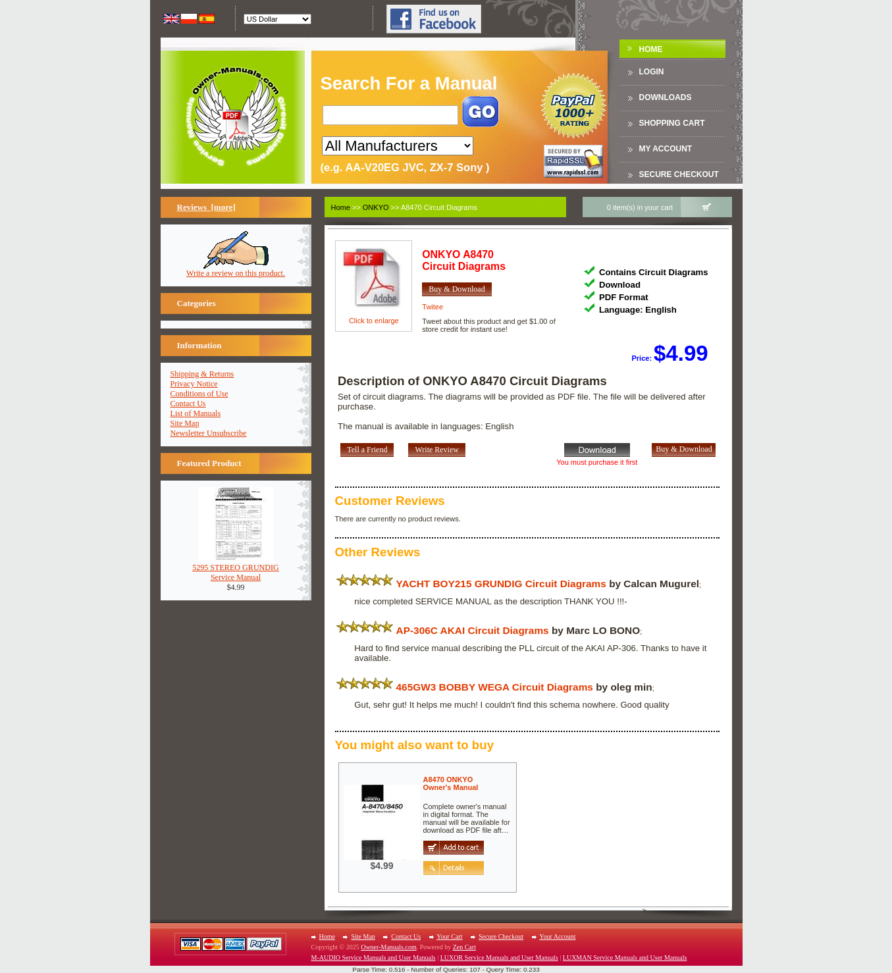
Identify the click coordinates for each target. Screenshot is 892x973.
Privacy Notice (194, 383)
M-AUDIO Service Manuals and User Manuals (373, 957)
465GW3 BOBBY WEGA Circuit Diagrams (494, 687)
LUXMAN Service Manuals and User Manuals (625, 957)
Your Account (557, 936)
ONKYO (376, 207)
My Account (666, 148)
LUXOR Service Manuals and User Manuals (499, 957)
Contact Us (188, 403)
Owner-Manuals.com (389, 947)
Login (651, 71)
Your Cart (449, 936)
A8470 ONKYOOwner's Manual (451, 783)
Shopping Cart (672, 123)
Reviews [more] (206, 207)
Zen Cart (464, 947)
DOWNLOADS (665, 97)
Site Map (185, 423)
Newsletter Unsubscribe (209, 433)
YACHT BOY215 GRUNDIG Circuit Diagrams (501, 583)
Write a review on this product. (235, 269)
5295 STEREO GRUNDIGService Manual (235, 569)
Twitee (432, 307)
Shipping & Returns (202, 374)
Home (651, 49)
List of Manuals (196, 413)
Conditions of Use (199, 393)
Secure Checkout (679, 174)
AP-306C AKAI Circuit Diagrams (472, 630)
